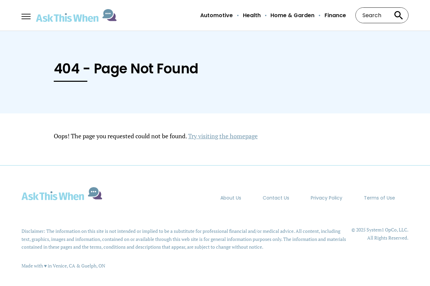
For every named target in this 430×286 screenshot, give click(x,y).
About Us (230, 197)
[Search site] (398, 15)
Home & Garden (292, 15)
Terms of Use (379, 197)
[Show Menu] (26, 15)
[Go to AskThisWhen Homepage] (76, 15)
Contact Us (276, 197)
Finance (335, 15)
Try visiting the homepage (223, 136)
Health (252, 15)
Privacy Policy (326, 197)
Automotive (216, 15)
